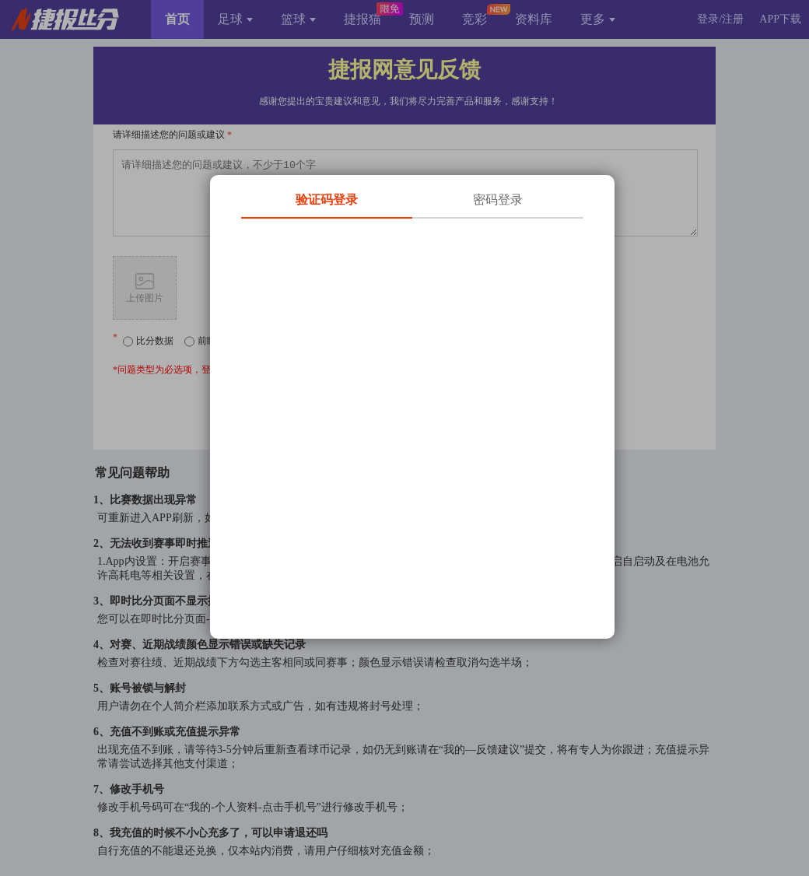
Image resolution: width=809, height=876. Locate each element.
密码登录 (498, 199)
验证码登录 (327, 199)
